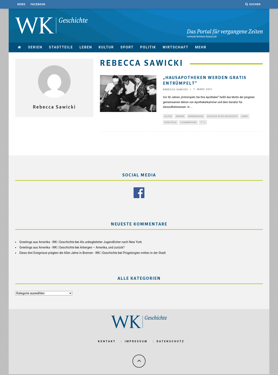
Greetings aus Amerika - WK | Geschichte (46, 242)
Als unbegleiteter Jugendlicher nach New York (111, 242)
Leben (85, 47)
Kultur (106, 47)
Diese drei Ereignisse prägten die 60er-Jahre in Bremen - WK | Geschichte (68, 253)
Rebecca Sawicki (175, 89)
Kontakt (107, 342)
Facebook (38, 4)
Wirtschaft (175, 47)
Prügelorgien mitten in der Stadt (144, 253)
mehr (201, 47)
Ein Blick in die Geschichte (222, 116)
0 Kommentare (188, 123)
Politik (148, 47)
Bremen (180, 116)
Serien (35, 47)
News (21, 4)
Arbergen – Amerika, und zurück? (102, 248)
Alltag (168, 116)
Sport (127, 47)
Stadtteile (61, 47)
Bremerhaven (195, 116)
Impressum (136, 342)
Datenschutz (170, 342)
